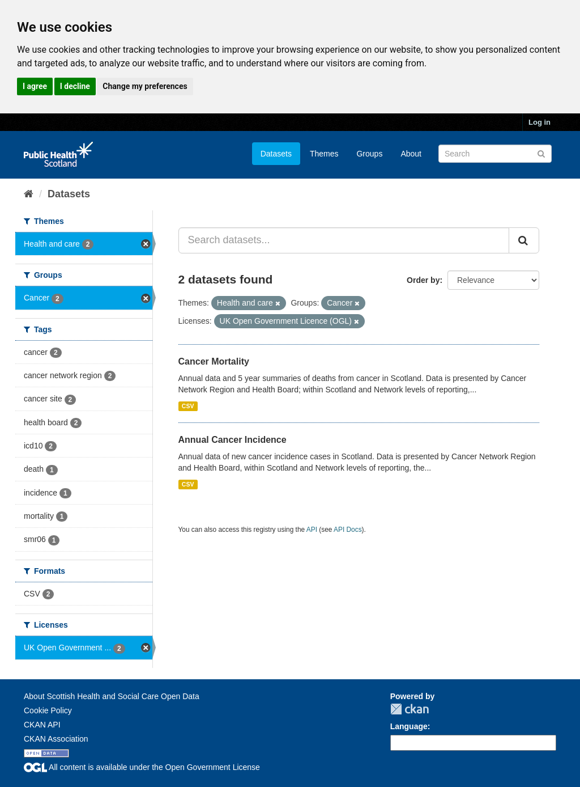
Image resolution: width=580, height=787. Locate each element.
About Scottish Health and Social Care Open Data (111, 696)
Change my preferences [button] (145, 86)
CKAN (409, 709)
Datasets (276, 153)
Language (409, 726)
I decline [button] (75, 86)
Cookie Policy (48, 710)
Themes (324, 153)
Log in (539, 122)
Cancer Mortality (213, 361)
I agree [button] (35, 86)
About (410, 153)
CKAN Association (56, 738)
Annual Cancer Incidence (232, 440)
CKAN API (42, 724)
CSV (188, 406)
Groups (369, 153)
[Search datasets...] (344, 240)
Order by (423, 280)
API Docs (348, 530)
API (311, 530)
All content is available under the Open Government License (142, 767)
